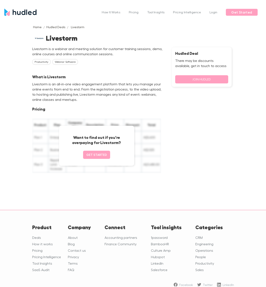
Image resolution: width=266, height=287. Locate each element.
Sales (199, 270)
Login (213, 12)
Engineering (204, 244)
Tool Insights (156, 12)
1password (159, 237)
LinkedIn (157, 263)
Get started (96, 155)
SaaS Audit (41, 270)
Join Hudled (201, 79)
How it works (42, 244)
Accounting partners (121, 237)
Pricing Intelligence (187, 12)
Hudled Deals (55, 27)
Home (37, 27)
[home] (51, 12)
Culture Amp (161, 250)
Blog (71, 244)
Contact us (77, 250)
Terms (73, 263)
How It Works (111, 12)
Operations (204, 250)
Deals (36, 237)
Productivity (204, 263)
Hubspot (158, 257)
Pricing (134, 12)
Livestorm (77, 27)
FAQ (71, 270)
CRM (199, 237)
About (73, 237)
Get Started (241, 12)
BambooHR (160, 244)
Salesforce (159, 270)
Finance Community (121, 244)
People (200, 257)
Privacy (73, 257)
